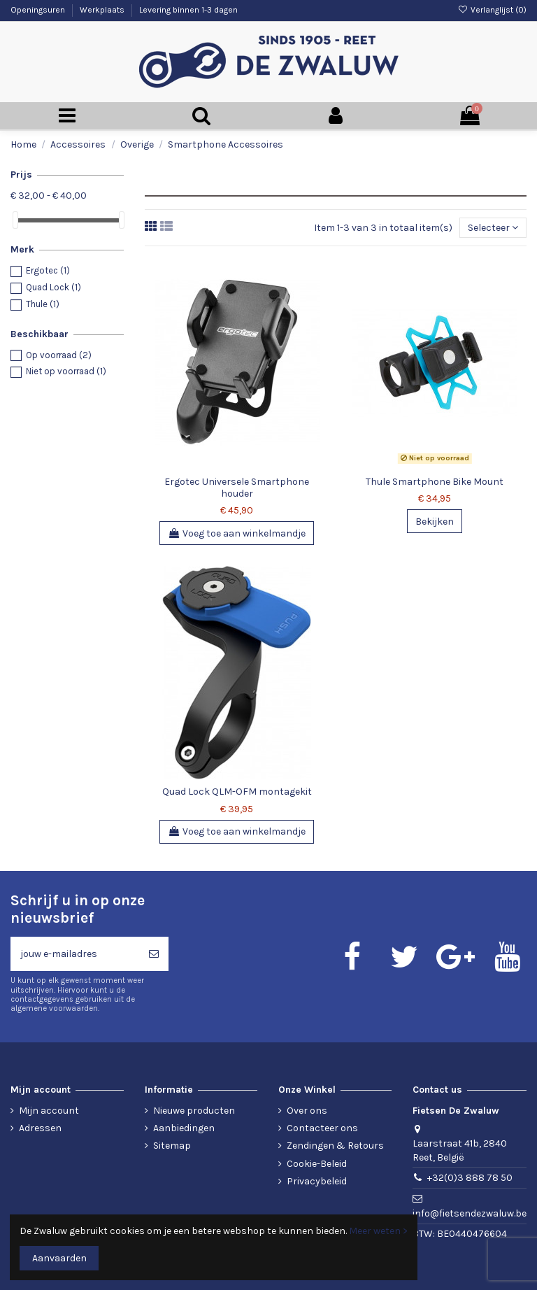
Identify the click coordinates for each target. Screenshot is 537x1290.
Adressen (40, 1128)
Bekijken (434, 521)
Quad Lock (53, 287)
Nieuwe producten (194, 1111)
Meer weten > (378, 1231)
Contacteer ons (322, 1128)
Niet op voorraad (66, 371)
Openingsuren (38, 10)
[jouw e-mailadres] (74, 954)
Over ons (307, 1111)
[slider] (15, 220)
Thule (42, 304)
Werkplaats (103, 10)
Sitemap (172, 1145)
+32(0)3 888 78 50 (470, 1178)
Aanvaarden (59, 1258)
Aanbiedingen (184, 1128)
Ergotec (48, 270)
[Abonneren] (154, 954)
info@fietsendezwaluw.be (470, 1213)
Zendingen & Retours (335, 1145)
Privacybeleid (317, 1181)
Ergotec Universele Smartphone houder (236, 487)
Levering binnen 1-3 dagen (188, 10)
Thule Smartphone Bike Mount (434, 482)
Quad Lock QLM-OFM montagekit (237, 792)
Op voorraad (59, 355)
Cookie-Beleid (317, 1164)
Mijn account (49, 1111)
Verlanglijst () (492, 10)
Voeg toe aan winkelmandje (237, 533)
